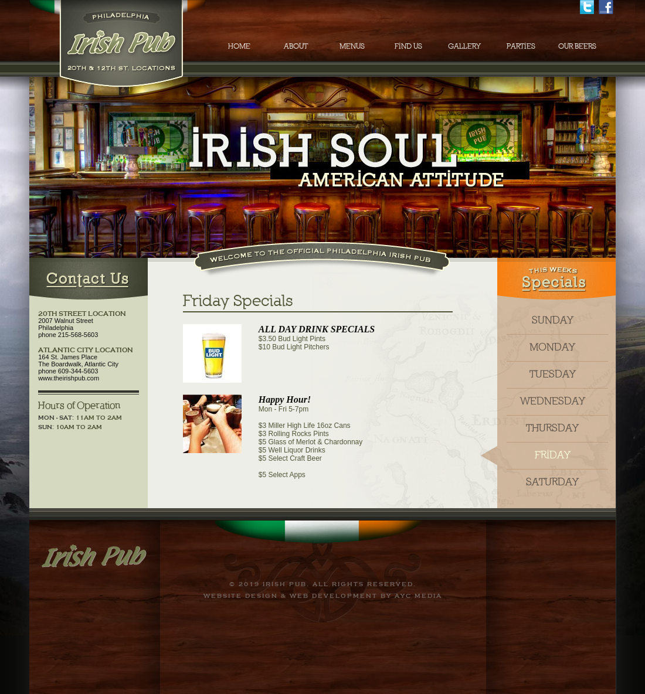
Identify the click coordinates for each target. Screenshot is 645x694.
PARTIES (521, 46)
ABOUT (296, 46)
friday (553, 455)
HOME (239, 46)
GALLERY (464, 46)
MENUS (352, 46)
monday (552, 347)
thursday (552, 428)
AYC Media (418, 596)
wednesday (552, 401)
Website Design (240, 596)
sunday (552, 320)
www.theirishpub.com (68, 378)
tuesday (552, 374)
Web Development (334, 596)
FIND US (408, 46)
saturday (552, 482)
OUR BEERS (577, 46)
